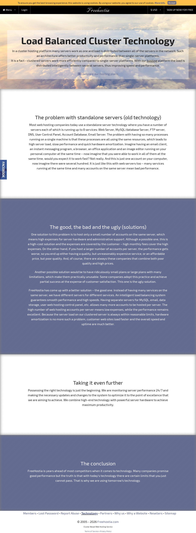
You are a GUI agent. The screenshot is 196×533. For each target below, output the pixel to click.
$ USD (154, 9)
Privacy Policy (105, 531)
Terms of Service (91, 531)
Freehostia (98, 10)
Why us (119, 513)
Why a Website (137, 513)
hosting (152, 60)
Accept (171, 3)
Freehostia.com (108, 521)
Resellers (156, 513)
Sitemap (170, 513)
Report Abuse (70, 513)
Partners (106, 513)
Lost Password (48, 513)
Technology (89, 513)
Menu (7, 9)
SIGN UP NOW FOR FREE (180, 9)
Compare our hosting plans (98, 74)
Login (24, 9)
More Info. (160, 3)
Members (29, 513)
